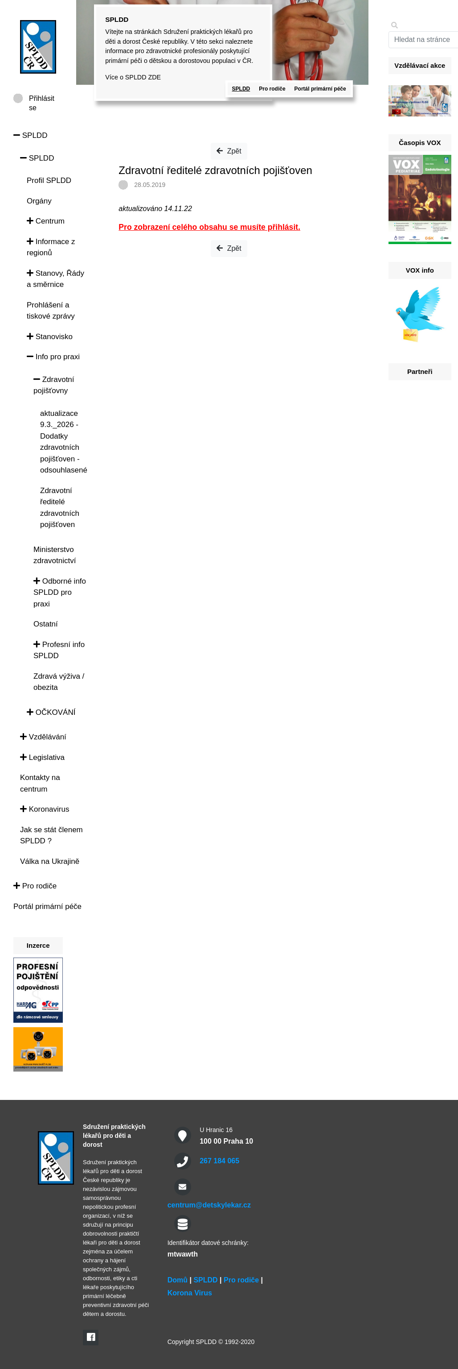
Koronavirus (44, 809)
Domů (178, 1280)
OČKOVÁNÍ (51, 712)
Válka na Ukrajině (49, 861)
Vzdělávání (43, 737)
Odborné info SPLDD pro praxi (59, 592)
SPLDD (30, 135)
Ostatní (45, 624)
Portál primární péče (47, 906)
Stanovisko (50, 336)
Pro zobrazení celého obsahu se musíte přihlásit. (209, 227)
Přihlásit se (41, 99)
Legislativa (42, 757)
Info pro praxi (53, 357)
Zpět (229, 151)
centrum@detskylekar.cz (209, 1205)
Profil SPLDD (49, 180)
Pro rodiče (35, 886)
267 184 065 (219, 1161)
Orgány (39, 201)
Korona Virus (190, 1293)
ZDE (154, 77)
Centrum (46, 221)
